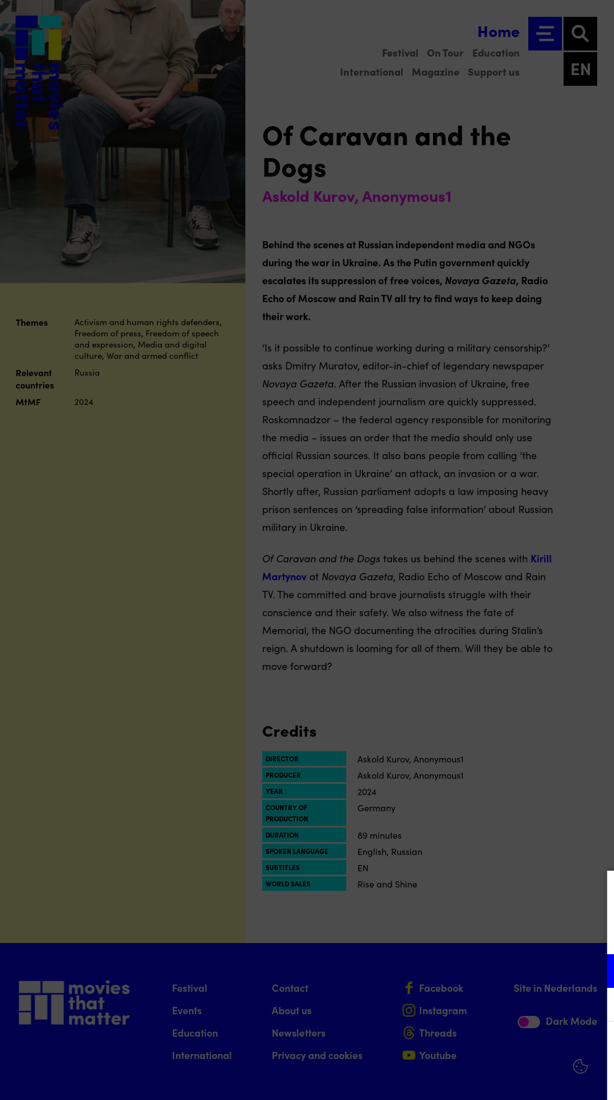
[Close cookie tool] (596, 891)
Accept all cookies (518, 1046)
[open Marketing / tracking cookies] (596, 1006)
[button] (507, 970)
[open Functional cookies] (596, 972)
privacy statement (474, 934)
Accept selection (519, 1079)
